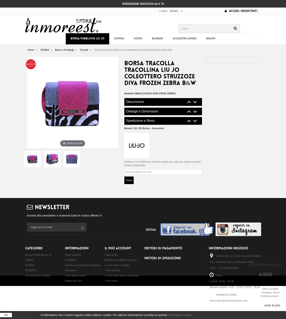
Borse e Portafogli (64, 50)
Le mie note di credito (117, 265)
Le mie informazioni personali (121, 275)
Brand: (144, 128)
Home (31, 50)
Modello (129, 93)
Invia (129, 180)
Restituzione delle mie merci (121, 260)
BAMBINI (157, 38)
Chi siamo (70, 270)
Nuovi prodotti (73, 254)
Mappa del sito (73, 280)
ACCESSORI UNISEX (185, 38)
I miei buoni (111, 280)
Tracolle (84, 50)
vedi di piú (272, 305)
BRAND (210, 38)
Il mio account (118, 248)
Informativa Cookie (179, 315)
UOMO (138, 38)
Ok (6, 315)
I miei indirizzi (112, 270)
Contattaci (71, 260)
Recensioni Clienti (265, 265)
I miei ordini (111, 254)
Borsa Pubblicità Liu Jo (87, 38)
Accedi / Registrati (241, 11)
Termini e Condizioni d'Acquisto (83, 265)
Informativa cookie (75, 275)
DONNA (119, 38)
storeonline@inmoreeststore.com (228, 300)
